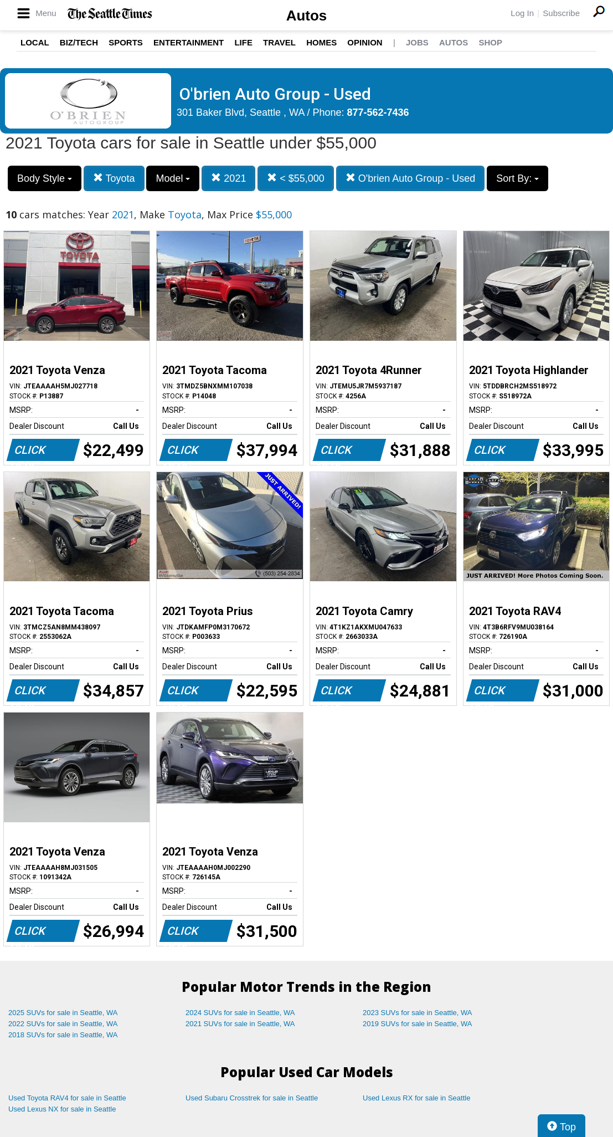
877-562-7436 (378, 112)
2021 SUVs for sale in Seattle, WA (240, 1024)
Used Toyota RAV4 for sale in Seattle (67, 1098)
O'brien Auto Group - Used (411, 178)
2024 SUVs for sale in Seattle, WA (240, 1012)
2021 (228, 178)
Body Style (44, 178)
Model (173, 178)
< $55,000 (295, 178)
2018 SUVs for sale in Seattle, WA (63, 1035)
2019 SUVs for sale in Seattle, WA (417, 1024)
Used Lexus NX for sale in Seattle (62, 1109)
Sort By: (517, 178)
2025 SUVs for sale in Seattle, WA (63, 1012)
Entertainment (188, 42)
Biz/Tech (79, 42)
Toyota (114, 178)
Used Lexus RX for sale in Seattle (416, 1098)
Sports (126, 42)
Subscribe (561, 13)
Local (34, 42)
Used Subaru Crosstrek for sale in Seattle (252, 1098)
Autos (306, 15)
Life (243, 42)
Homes (321, 42)
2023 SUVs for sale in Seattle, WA (417, 1012)
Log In (522, 13)
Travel (279, 42)
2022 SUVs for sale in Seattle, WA (63, 1024)
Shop (490, 42)
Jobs (417, 42)
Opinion (364, 42)
